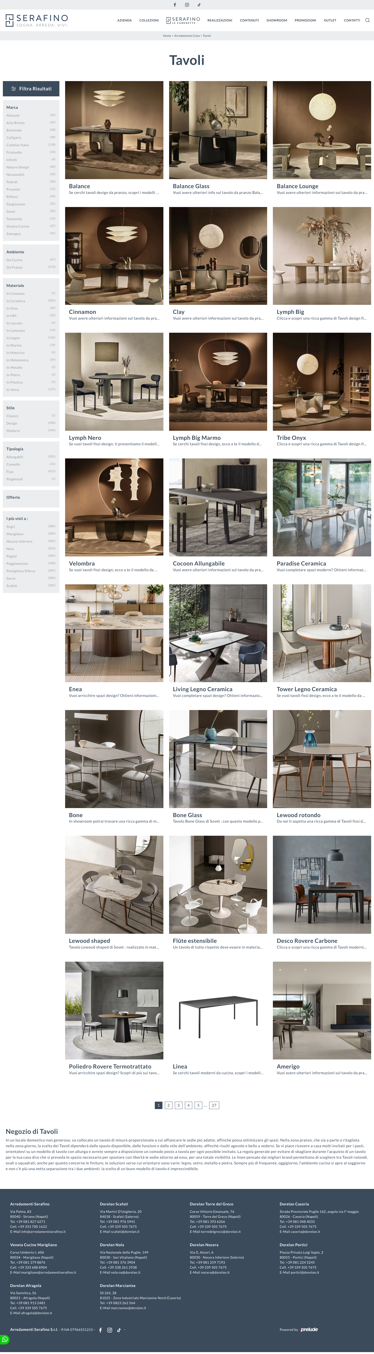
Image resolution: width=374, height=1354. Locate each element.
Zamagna (13, 233)
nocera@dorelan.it (215, 1273)
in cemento (15, 293)
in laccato (14, 322)
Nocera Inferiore (19, 541)
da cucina (14, 259)
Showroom (277, 20)
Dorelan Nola (113, 1245)
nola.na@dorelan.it (126, 1273)
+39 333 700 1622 (33, 1227)
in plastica (14, 381)
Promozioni (305, 20)
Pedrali (12, 181)
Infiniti (11, 159)
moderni (13, 430)
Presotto (13, 189)
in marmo (14, 344)
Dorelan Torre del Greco (212, 1205)
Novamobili (15, 174)
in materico (15, 352)
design (11, 422)
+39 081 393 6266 (210, 1222)
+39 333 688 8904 (33, 1268)
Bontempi (14, 129)
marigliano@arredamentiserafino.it (49, 1273)
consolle (13, 464)
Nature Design (17, 166)
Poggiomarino (17, 563)
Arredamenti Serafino (31, 1205)
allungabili (14, 456)
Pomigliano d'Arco (20, 570)
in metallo (14, 367)
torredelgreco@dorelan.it (221, 1232)
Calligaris (13, 137)
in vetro (12, 389)
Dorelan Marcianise (118, 1286)
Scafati (11, 585)
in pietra (13, 374)
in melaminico (17, 359)
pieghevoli (14, 478)
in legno (13, 337)
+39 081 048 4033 (299, 1222)
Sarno (11, 578)
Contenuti (249, 20)
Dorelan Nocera (204, 1245)
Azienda (124, 20)
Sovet (10, 211)
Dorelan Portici (293, 1245)
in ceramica (15, 300)
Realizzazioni (220, 20)
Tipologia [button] (14, 448)
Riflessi (12, 196)
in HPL (11, 315)
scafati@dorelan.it (126, 1232)
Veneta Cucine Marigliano (34, 1245)
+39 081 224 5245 (299, 1263)
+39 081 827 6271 (32, 1222)
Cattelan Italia (17, 144)
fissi (10, 471)
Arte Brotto (15, 122)
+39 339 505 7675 (123, 1227)
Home (167, 35)
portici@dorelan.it (304, 1273)
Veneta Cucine (17, 225)
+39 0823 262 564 (121, 1303)
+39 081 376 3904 (121, 1263)
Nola (10, 548)
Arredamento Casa (187, 35)
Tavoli (207, 35)
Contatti (352, 20)
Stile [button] (10, 407)
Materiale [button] (15, 285)
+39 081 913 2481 (32, 1303)
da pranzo (14, 267)
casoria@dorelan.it (304, 1232)
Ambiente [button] (15, 251)
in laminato (15, 330)
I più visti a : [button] (17, 518)
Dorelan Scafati (115, 1205)
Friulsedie (14, 152)
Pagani (11, 555)
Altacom (13, 115)
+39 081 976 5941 (121, 1222)
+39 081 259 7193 (210, 1263)
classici (12, 415)
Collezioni (149, 20)
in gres (12, 308)
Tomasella (14, 218)
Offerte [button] (13, 496)
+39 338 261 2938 (123, 1268)
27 (214, 1104)
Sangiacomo (15, 203)
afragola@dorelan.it (37, 1313)
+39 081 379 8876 (32, 1263)
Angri (10, 526)
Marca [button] (12, 106)
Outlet (330, 20)
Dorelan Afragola (27, 1286)
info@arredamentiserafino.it (44, 1232)
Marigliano (14, 533)
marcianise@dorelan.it (129, 1308)
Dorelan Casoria (293, 1205)
